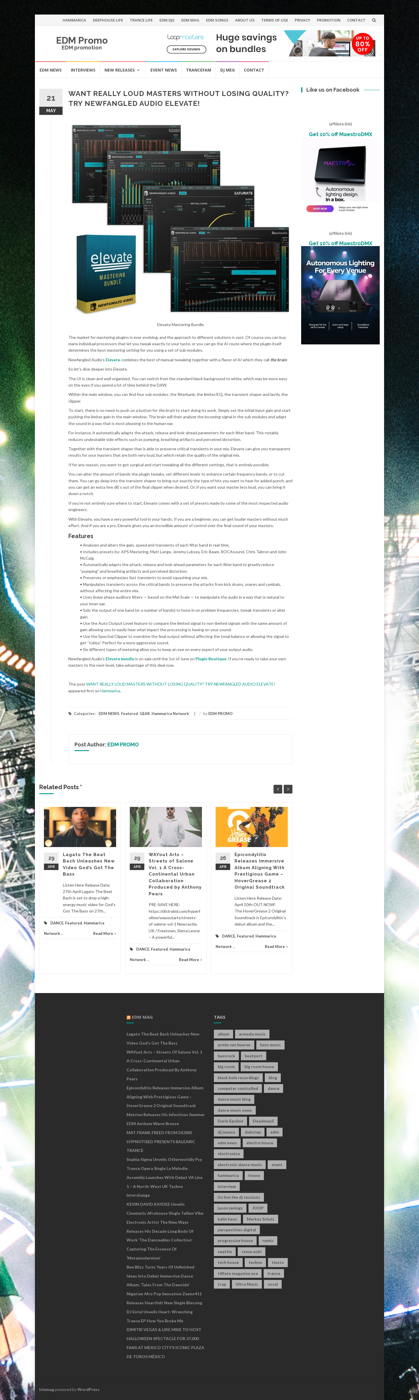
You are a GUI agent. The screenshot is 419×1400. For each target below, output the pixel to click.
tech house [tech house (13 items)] (228, 1262)
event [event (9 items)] (277, 1164)
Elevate (113, 359)
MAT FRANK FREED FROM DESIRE (159, 1132)
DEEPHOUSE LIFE (108, 20)
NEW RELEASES (119, 70)
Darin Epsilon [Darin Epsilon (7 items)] (230, 1120)
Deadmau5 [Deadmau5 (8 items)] (263, 1120)
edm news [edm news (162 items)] (227, 1142)
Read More (104, 933)
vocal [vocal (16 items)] (273, 1284)
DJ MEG (227, 70)
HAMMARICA (74, 20)
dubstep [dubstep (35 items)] (253, 1131)
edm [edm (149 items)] (274, 1131)
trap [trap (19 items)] (222, 1284)
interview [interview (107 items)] (227, 1186)
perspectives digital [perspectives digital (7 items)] (237, 1229)
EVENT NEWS (163, 70)
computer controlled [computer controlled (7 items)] (238, 1088)
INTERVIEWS (83, 70)
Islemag (46, 1389)
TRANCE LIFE (141, 20)
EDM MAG (190, 20)
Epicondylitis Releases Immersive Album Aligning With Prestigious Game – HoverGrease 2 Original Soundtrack (165, 1096)
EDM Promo (82, 40)
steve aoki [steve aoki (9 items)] (252, 1251)
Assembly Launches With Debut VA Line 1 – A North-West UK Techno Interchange (165, 1186)
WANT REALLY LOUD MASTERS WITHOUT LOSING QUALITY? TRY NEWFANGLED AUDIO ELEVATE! (180, 684)
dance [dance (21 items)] (273, 1088)
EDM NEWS (51, 70)
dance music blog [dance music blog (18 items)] (234, 1099)
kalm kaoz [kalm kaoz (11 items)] (227, 1218)
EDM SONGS (217, 20)
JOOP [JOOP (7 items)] (258, 1207)
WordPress (88, 1389)
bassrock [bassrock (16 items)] (226, 1055)
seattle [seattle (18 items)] (225, 1251)
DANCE (56, 923)
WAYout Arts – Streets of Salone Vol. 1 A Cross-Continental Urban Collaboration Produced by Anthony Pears (175, 874)
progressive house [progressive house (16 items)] (235, 1240)
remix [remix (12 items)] (268, 1240)
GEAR (145, 713)
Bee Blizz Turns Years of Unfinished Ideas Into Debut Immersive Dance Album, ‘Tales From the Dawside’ (160, 1275)
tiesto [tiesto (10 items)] (278, 1262)
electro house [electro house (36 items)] (259, 1142)
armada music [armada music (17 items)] (252, 1033)
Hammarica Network (170, 713)
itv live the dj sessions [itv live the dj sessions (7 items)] (239, 1197)
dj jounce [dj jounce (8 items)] (226, 1131)
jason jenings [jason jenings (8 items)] (230, 1207)
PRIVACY (302, 20)
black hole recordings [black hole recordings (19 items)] (238, 1077)
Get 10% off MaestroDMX (340, 134)
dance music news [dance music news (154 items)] (235, 1110)
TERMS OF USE (274, 20)
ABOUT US (245, 20)
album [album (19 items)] (223, 1033)
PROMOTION (328, 20)
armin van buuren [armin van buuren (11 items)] (234, 1044)
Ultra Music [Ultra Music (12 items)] (247, 1284)
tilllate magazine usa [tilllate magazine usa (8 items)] (238, 1273)
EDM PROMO (220, 713)
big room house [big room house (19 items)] (259, 1066)
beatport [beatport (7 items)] (253, 1055)
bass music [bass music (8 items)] (270, 1044)
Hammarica (110, 690)
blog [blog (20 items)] (273, 1077)
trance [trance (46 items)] (273, 1273)
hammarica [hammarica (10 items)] (228, 1175)
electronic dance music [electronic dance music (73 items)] (240, 1164)
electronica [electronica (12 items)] (229, 1153)
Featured (129, 713)
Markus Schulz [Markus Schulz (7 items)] (260, 1218)
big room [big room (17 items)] (226, 1066)
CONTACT (356, 20)
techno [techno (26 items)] (255, 1262)
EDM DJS (167, 20)
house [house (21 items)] (254, 1175)
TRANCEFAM (198, 70)
